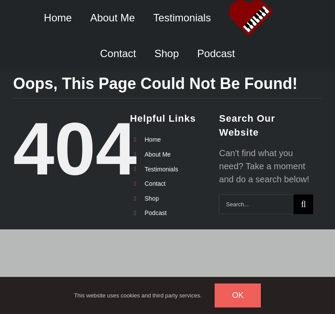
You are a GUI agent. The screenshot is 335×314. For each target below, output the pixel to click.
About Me (157, 154)
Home (152, 139)
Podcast (155, 212)
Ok (237, 295)
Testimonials (161, 169)
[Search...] (256, 204)
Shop (151, 198)
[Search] (303, 204)
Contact (154, 183)
